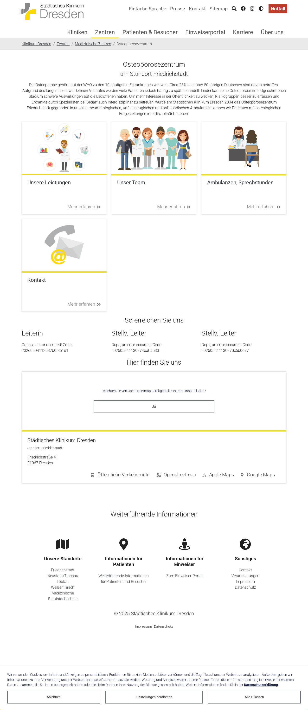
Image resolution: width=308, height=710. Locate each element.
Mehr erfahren (84, 206)
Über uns (272, 32)
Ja (154, 406)
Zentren (105, 32)
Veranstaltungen (245, 576)
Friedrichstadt (62, 570)
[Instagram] (252, 8)
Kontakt (197, 9)
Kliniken (77, 32)
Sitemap (219, 9)
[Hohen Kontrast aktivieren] (261, 8)
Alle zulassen (254, 697)
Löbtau (63, 581)
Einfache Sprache (147, 9)
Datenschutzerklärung (261, 685)
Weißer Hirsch (62, 587)
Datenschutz (245, 587)
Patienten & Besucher (150, 32)
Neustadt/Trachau (62, 576)
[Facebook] (243, 8)
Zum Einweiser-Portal (184, 576)
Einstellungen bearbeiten (154, 697)
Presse (177, 9)
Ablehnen (54, 697)
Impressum (245, 581)
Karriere (243, 32)
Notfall (278, 9)
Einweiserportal (205, 32)
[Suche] (234, 8)
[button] (257, 475)
